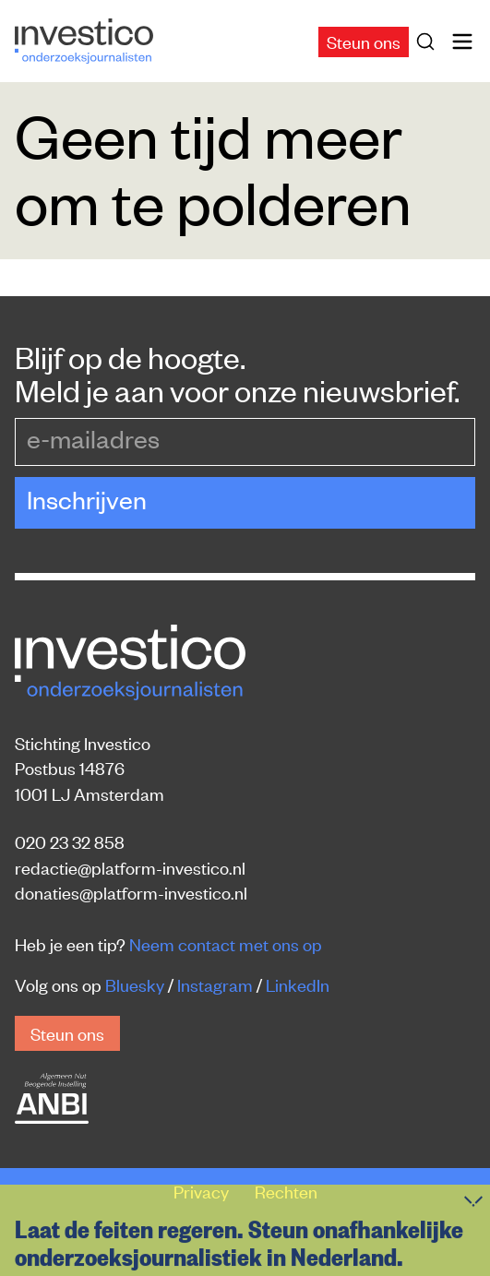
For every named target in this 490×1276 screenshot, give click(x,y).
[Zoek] (429, 41)
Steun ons (363, 41)
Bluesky (134, 984)
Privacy (203, 1190)
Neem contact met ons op (225, 943)
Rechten (286, 1190)
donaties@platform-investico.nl (131, 891)
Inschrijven (87, 499)
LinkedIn (297, 984)
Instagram (215, 984)
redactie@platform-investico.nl (130, 866)
